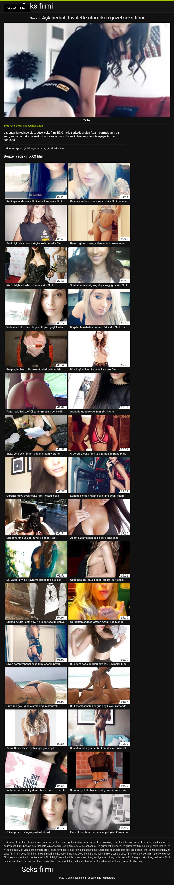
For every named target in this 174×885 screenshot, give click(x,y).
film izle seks (107, 852)
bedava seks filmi (135, 844)
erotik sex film (71, 852)
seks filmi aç (115, 863)
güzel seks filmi (60, 150)
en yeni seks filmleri (31, 852)
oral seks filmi (162, 860)
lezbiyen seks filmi (81, 860)
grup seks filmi (139, 852)
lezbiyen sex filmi (103, 860)
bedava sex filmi (13, 848)
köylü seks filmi (61, 860)
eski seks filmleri (89, 852)
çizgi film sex (70, 848)
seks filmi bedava (132, 863)
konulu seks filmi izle (145, 856)
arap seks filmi (92, 844)
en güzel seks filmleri (109, 848)
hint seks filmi (24, 856)
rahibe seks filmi (13, 863)
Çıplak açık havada (36, 150)
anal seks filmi (51, 844)
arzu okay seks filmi (113, 844)
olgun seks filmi (143, 860)
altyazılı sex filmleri (31, 844)
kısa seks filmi (81, 856)
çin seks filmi (54, 848)
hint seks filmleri (42, 856)
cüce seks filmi (87, 848)
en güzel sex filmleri (133, 848)
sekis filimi (49, 863)
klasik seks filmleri (100, 856)
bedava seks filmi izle (158, 844)
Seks (33, 18)
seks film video (98, 863)
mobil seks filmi (124, 860)
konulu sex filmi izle (21, 860)
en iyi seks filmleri (156, 848)
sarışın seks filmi (32, 863)
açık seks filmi (12, 844)
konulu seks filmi (122, 856)
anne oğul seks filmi (72, 844)
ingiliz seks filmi (62, 856)
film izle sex (123, 852)
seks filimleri (81, 863)
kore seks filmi (42, 860)
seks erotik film (64, 863)
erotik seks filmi (53, 852)
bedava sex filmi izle (34, 848)
